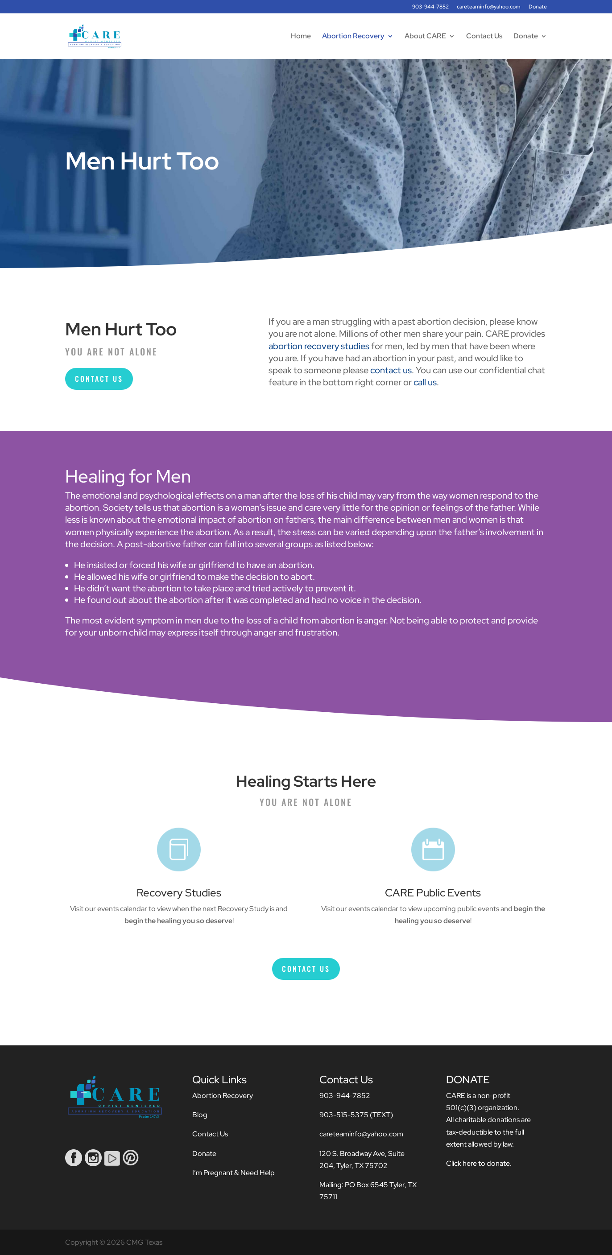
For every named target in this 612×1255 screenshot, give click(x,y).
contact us (391, 370)
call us (425, 382)
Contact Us (484, 37)
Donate (538, 7)
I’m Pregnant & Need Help (233, 1172)
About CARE (425, 37)
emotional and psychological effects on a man (171, 495)
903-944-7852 (430, 7)
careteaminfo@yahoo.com (489, 7)
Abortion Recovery (353, 37)
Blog (199, 1114)
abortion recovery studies (319, 346)
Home (301, 37)
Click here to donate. (479, 1163)
